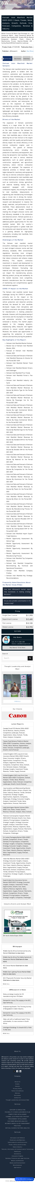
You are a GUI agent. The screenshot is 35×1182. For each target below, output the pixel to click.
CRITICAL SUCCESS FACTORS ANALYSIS (17, 1128)
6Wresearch (13, 1181)
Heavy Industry (17, 1147)
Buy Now (17, 631)
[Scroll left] (2, 59)
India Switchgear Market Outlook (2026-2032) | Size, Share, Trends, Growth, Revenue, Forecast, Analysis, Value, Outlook (17, 810)
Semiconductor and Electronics (17, 1142)
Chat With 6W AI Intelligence (24, 1178)
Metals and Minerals (17, 1160)
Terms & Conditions (17, 1091)
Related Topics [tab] (27, 58)
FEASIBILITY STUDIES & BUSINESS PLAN (17, 1112)
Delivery (17, 1093)
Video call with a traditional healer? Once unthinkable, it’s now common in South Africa (16, 1021)
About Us (17, 1081)
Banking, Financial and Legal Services (17, 1158)
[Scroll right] (33, 59)
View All (17, 701)
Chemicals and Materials (17, 1140)
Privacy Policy (17, 1088)
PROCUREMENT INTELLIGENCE (17, 1119)
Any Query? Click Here (17, 647)
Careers (17, 1086)
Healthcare (17, 1151)
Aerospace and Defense (17, 1137)
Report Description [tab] (7, 58)
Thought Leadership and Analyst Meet (17, 1100)
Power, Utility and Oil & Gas (17, 1144)
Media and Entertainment (17, 1163)
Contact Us (17, 1097)
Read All (6, 984)
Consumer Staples (17, 1156)
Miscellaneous (17, 1165)
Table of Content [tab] (17, 58)
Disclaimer (17, 1095)
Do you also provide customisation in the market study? (17, 602)
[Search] (30, 658)
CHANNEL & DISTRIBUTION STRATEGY (17, 1116)
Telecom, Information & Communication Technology (17, 1149)
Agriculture (17, 1167)
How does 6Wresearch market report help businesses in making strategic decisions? (17, 592)
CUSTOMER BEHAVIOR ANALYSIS (17, 1121)
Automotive (17, 1153)
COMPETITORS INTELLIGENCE (17, 1114)
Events (17, 1084)
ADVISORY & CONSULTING (17, 1109)
